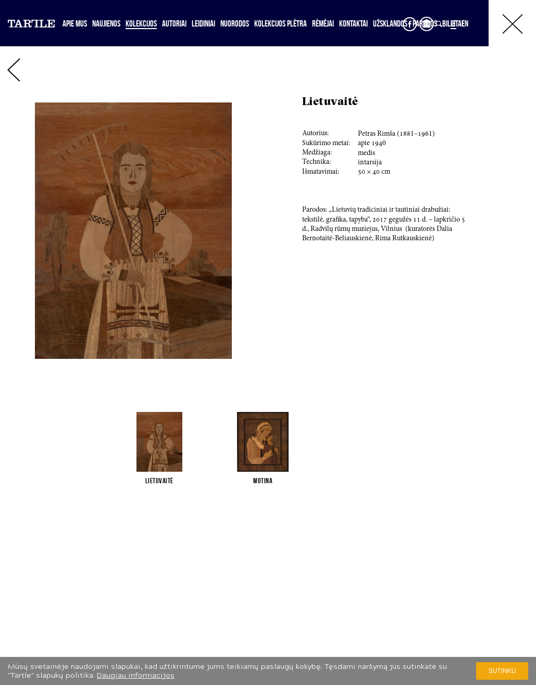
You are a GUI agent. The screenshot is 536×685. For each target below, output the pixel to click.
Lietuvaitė (159, 480)
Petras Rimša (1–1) (396, 134)
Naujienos (106, 23)
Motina (262, 480)
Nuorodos (234, 23)
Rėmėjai (323, 23)
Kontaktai (353, 23)
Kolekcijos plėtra (280, 23)
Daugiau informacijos (135, 675)
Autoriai (174, 23)
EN (465, 23)
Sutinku (502, 671)
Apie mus (75, 23)
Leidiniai (203, 23)
